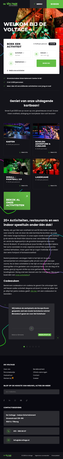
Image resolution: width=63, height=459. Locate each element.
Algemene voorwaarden (42, 455)
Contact (36, 375)
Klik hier (34, 291)
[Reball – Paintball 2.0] (17, 174)
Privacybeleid (55, 455)
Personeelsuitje (9, 372)
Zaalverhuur (8, 375)
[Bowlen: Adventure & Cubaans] (46, 139)
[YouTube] (21, 400)
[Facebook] (4, 400)
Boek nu (46, 63)
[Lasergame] (46, 174)
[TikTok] (26, 400)
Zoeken (35, 378)
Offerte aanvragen (40, 372)
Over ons (7, 369)
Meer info (24, 152)
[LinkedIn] (9, 400)
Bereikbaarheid (38, 369)
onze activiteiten (22, 275)
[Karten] (17, 139)
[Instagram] (15, 400)
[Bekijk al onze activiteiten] (17, 201)
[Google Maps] (31, 418)
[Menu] (38, 4)
